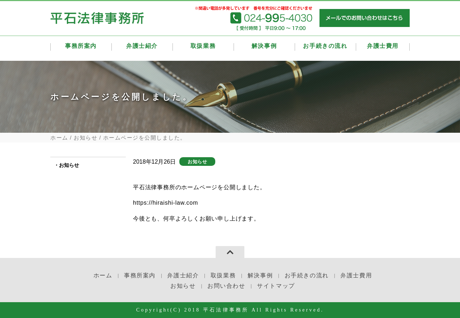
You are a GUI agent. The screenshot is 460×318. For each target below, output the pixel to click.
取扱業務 (203, 48)
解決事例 (264, 48)
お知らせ (85, 137)
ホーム (59, 137)
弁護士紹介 (141, 48)
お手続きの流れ (325, 48)
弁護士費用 (383, 48)
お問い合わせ (226, 286)
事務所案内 (80, 48)
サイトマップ (276, 286)
